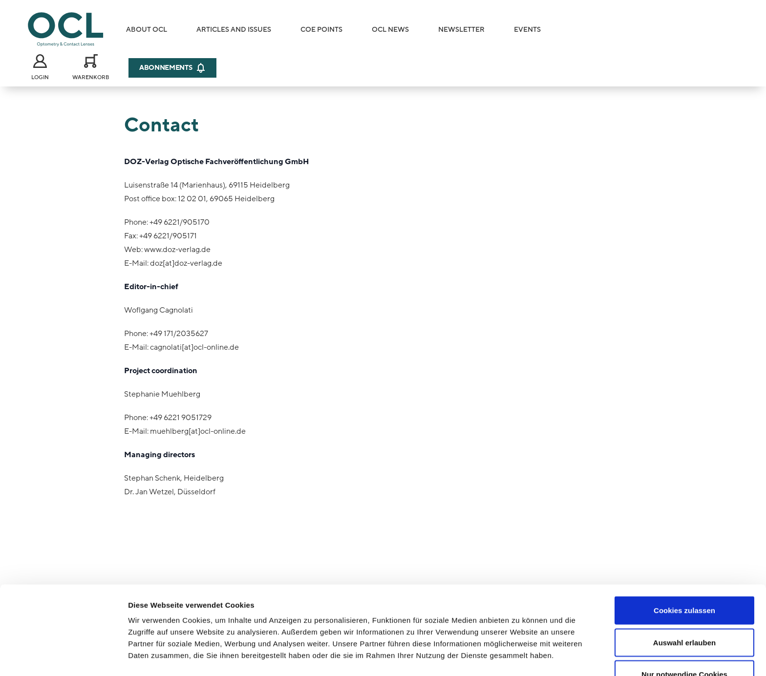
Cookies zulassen (684, 555)
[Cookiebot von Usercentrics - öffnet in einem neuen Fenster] (63, 657)
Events (527, 29)
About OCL (146, 29)
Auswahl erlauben (684, 588)
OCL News (390, 29)
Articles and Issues (233, 29)
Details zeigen (519, 657)
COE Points (321, 29)
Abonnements (172, 68)
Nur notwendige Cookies (684, 619)
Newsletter (461, 29)
